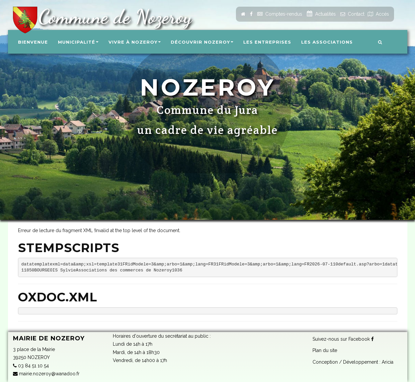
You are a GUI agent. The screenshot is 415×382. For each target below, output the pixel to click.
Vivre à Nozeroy (134, 42)
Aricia (387, 361)
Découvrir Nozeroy (202, 42)
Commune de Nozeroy (112, 17)
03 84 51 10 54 (31, 365)
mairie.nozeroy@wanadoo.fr (46, 373)
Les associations (327, 42)
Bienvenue (33, 42)
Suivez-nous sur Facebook (343, 338)
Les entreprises (267, 42)
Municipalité (78, 42)
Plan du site (324, 350)
